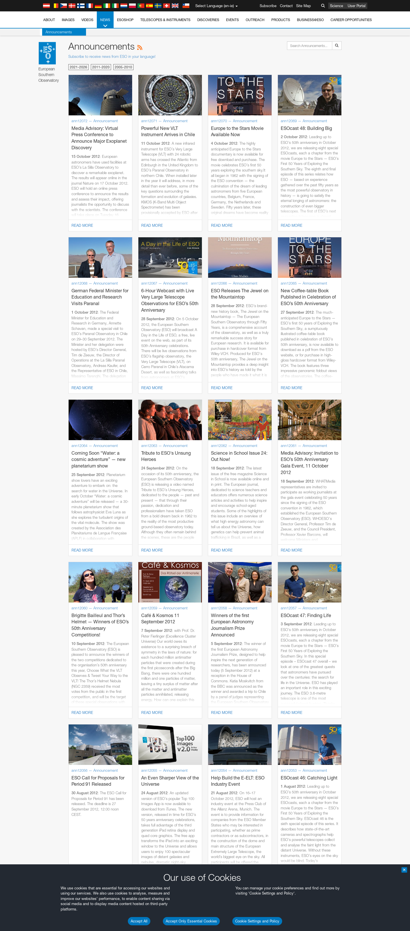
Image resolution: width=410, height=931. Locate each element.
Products (280, 20)
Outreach (255, 20)
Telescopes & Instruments (165, 20)
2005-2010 (123, 67)
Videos (87, 20)
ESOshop (125, 20)
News (105, 23)
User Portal (357, 5)
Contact (286, 5)
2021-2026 (78, 67)
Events (232, 20)
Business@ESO (310, 20)
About (49, 20)
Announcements (56, 32)
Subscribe (268, 5)
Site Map (303, 5)
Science (336, 5)
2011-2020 (101, 67)
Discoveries (208, 20)
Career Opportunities (351, 20)
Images (68, 20)
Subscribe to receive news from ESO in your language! (111, 56)
